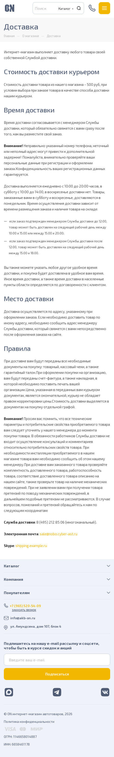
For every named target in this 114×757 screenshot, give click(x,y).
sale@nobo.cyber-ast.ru (58, 534)
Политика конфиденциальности (29, 721)
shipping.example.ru (31, 545)
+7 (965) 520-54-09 (92, 8)
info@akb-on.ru (22, 618)
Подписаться (57, 674)
